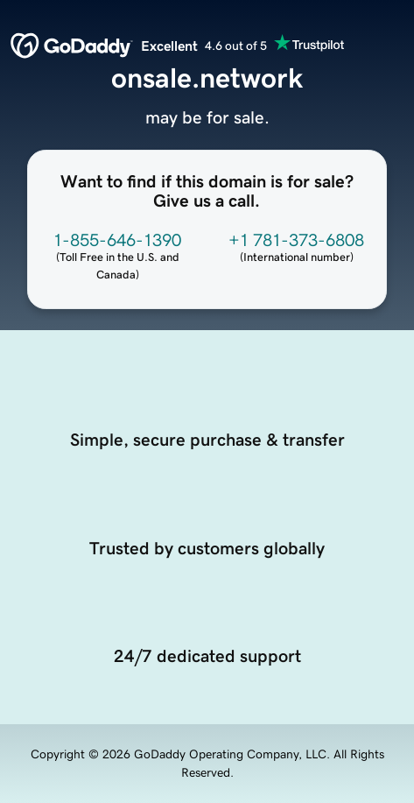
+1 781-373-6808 (296, 240)
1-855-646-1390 (117, 240)
